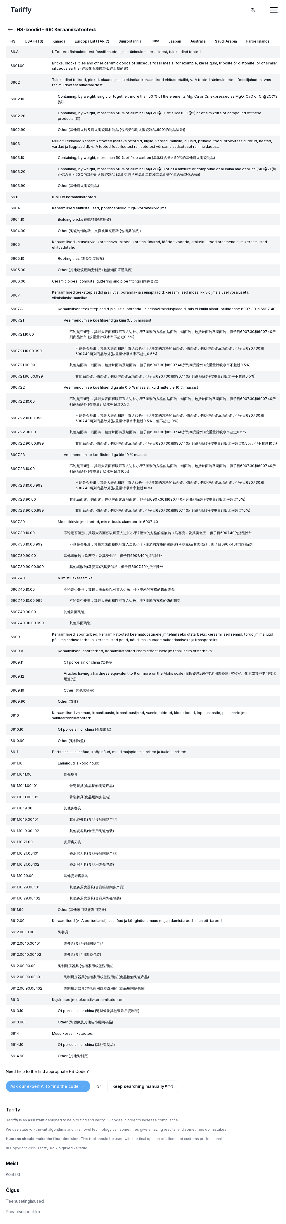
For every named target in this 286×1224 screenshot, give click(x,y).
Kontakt (13, 1174)
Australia (198, 41)
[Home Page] (52, 10)
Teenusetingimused (25, 1201)
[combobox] (253, 10)
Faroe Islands (258, 41)
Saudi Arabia (226, 41)
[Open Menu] (273, 10)
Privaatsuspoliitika (23, 1211)
